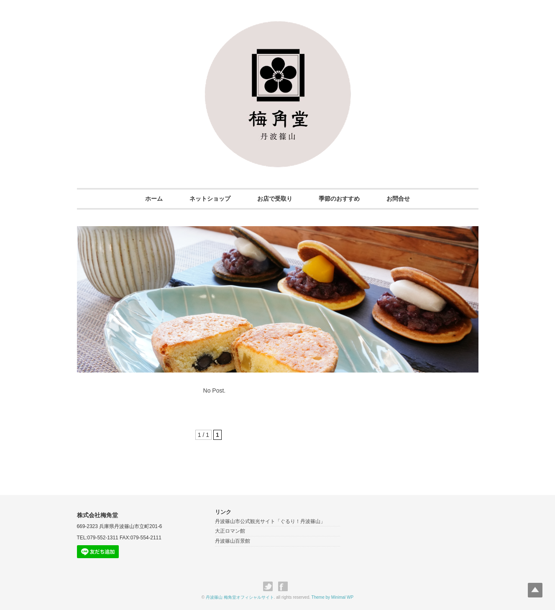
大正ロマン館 (230, 531)
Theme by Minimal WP (333, 597)
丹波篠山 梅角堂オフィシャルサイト (240, 597)
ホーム (154, 198)
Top (535, 590)
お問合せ (398, 198)
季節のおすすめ (339, 198)
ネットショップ (209, 198)
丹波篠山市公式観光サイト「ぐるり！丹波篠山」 (270, 521)
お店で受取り (274, 198)
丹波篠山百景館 (232, 541)
